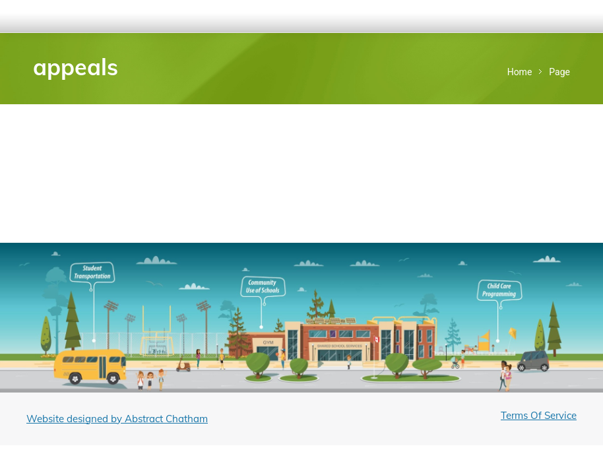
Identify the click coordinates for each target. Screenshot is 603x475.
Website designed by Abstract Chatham (117, 418)
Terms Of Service (539, 415)
